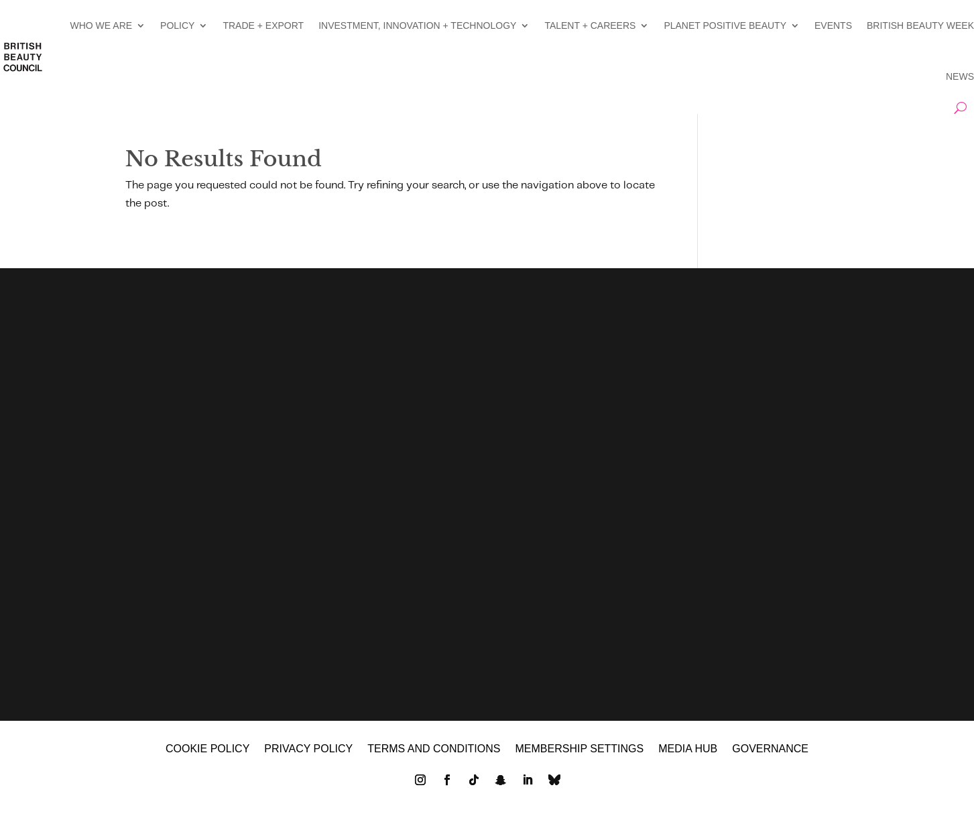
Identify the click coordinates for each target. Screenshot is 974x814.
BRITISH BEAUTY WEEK (920, 25)
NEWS (960, 76)
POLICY (177, 25)
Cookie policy (207, 749)
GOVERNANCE (770, 749)
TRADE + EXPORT (263, 25)
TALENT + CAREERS (589, 25)
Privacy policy (308, 749)
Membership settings (579, 749)
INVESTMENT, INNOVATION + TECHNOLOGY (417, 25)
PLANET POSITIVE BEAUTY (725, 25)
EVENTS (833, 25)
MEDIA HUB (687, 749)
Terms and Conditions (433, 749)
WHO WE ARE (101, 25)
